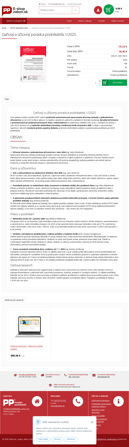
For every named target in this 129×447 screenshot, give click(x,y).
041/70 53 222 (75, 4)
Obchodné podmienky (101, 400)
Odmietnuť (71, 439)
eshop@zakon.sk (58, 4)
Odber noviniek (117, 21)
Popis (7, 99)
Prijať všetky (43, 439)
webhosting (112, 439)
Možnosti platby (98, 416)
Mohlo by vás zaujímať (14, 300)
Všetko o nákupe (85, 21)
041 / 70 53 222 (74, 377)
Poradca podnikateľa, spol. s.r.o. (16, 409)
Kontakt (101, 21)
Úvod (43, 4)
